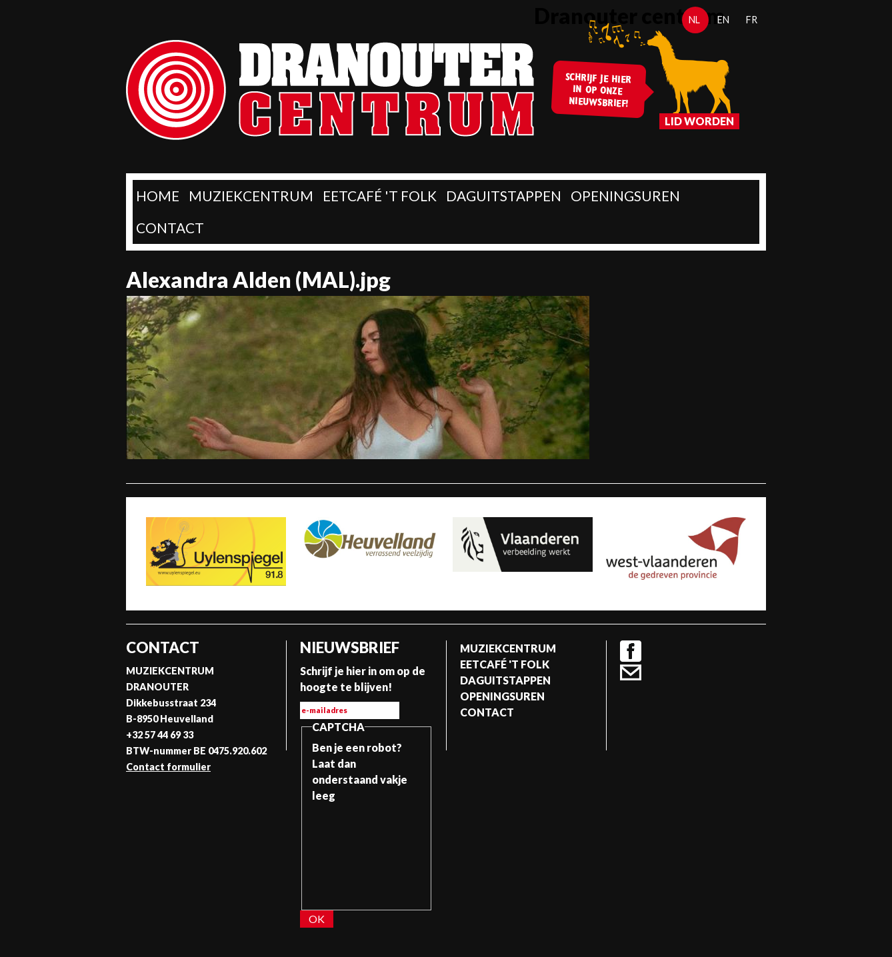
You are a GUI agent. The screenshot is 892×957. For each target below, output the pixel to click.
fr (751, 19)
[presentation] (366, 852)
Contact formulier (168, 766)
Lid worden (699, 121)
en (723, 19)
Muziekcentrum (251, 195)
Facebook (630, 651)
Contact (170, 227)
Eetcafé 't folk (380, 195)
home (157, 195)
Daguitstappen (503, 195)
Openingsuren (625, 195)
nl (694, 19)
